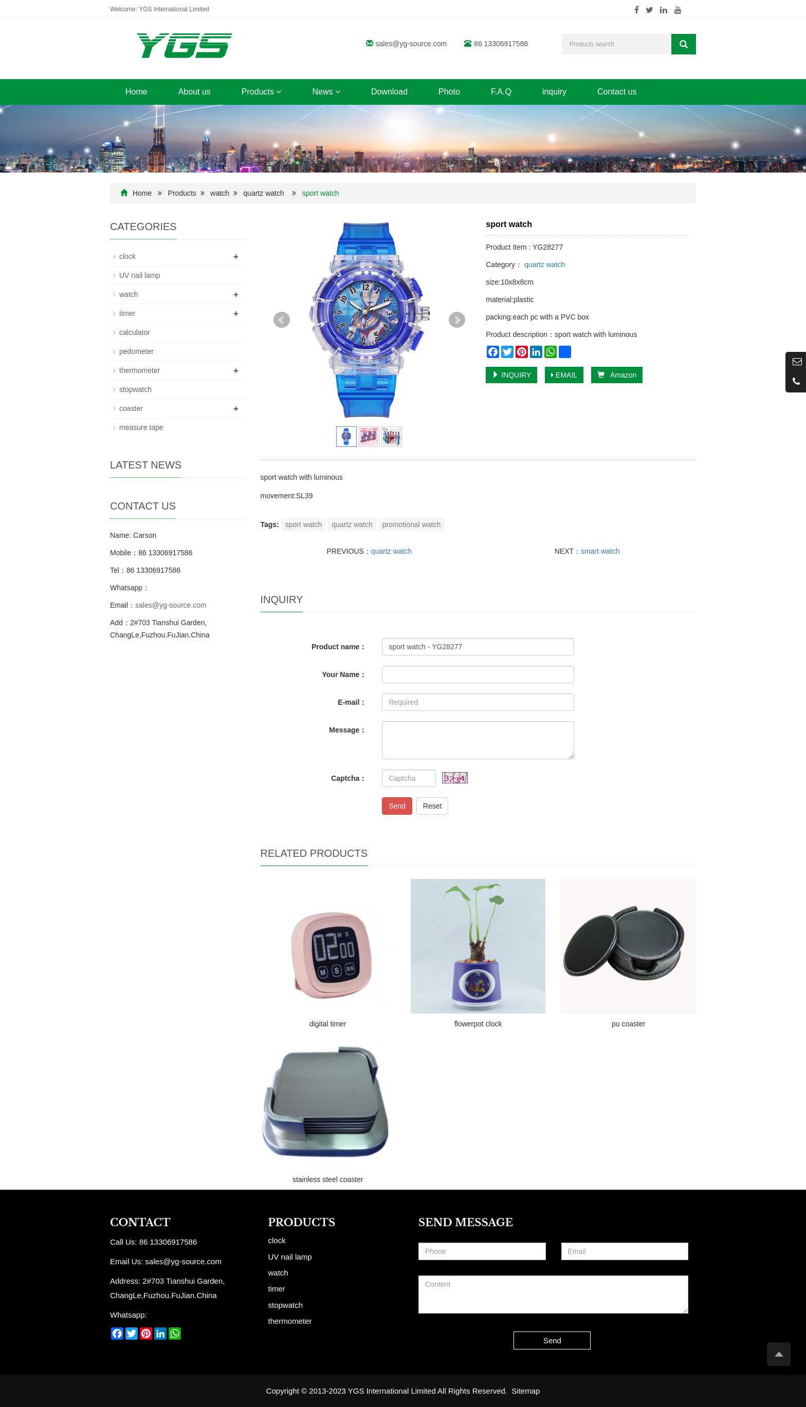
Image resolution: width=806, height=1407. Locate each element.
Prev (281, 320)
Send (397, 806)
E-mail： (352, 702)
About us (194, 91)
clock (127, 256)
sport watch (303, 524)
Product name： (339, 647)
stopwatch (135, 389)
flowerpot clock (478, 1024)
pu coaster (628, 1024)
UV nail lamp (139, 275)
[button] (278, 91)
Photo (449, 91)
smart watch (600, 551)
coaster (131, 408)
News (326, 91)
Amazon (616, 375)
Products (262, 91)
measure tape (141, 427)
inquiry (554, 91)
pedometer (136, 351)
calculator (134, 332)
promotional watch (411, 524)
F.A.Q (501, 91)
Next (457, 320)
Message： (348, 730)
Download (389, 91)
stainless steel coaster (327, 1179)
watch (219, 193)
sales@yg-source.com (411, 44)
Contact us (616, 91)
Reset (432, 806)
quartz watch (263, 193)
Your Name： (344, 674)
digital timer (327, 1024)
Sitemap (525, 1390)
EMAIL (564, 375)
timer (127, 313)
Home (136, 91)
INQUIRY (511, 375)
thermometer (139, 370)
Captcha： (349, 778)
